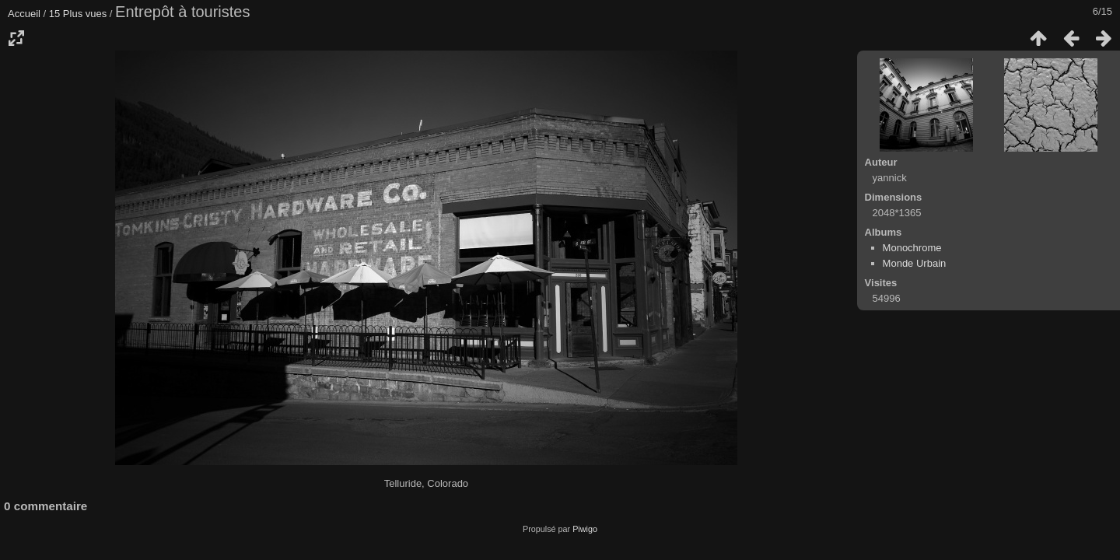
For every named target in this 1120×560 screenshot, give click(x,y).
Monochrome (912, 248)
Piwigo (584, 529)
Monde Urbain (915, 263)
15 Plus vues (78, 13)
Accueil (24, 13)
